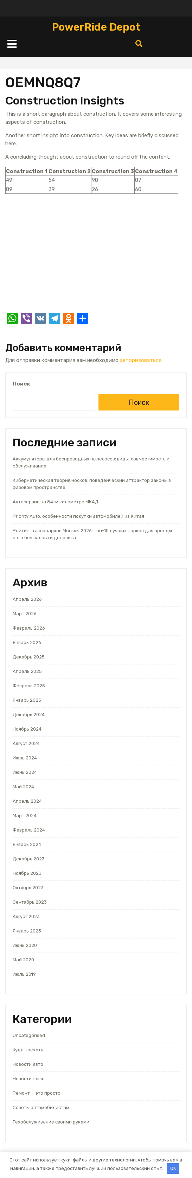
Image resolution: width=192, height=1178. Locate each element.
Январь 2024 (27, 844)
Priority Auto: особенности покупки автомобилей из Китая (78, 516)
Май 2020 (23, 959)
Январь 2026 (27, 642)
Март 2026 (25, 613)
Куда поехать (28, 1049)
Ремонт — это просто (36, 1093)
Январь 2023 (27, 931)
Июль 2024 (25, 757)
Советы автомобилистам (41, 1107)
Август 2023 (26, 916)
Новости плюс (28, 1078)
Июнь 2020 (25, 945)
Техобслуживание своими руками (51, 1122)
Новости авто (28, 1064)
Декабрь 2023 (29, 858)
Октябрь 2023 (28, 887)
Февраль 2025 (29, 685)
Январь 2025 (27, 700)
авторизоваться (140, 360)
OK (173, 1168)
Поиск (21, 384)
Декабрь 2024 (29, 714)
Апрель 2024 (27, 801)
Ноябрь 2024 (27, 729)
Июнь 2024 (25, 772)
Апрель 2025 (27, 671)
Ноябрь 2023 (27, 873)
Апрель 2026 (27, 599)
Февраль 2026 (29, 628)
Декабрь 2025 (29, 657)
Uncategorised (29, 1035)
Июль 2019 (24, 974)
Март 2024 (25, 815)
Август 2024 (26, 743)
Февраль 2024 (29, 830)
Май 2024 (23, 786)
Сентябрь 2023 (30, 902)
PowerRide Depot (96, 27)
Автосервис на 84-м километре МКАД (55, 501)
